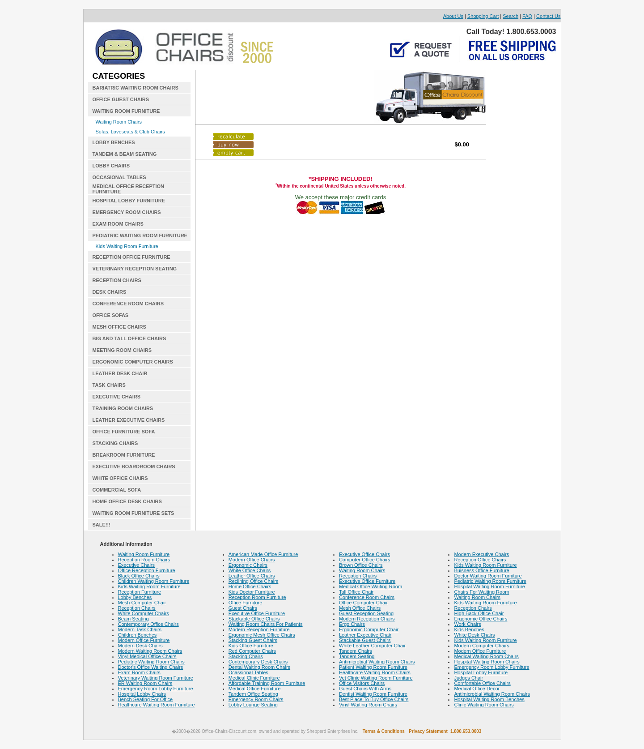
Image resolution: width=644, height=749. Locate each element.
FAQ (527, 16)
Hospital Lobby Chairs (142, 694)
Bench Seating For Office (145, 699)
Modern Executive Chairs (481, 554)
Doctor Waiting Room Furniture (487, 575)
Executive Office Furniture (257, 613)
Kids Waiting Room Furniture (127, 246)
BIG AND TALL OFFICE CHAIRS (129, 338)
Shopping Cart (483, 16)
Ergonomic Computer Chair (368, 629)
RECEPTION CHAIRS (117, 280)
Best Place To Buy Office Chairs (374, 699)
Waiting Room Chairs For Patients (266, 624)
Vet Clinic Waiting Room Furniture (376, 678)
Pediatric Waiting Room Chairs (151, 661)
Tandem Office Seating (253, 694)
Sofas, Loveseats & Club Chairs (130, 131)
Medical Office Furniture (255, 688)
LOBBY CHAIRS (111, 165)
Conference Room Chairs (366, 597)
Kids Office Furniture (251, 645)
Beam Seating (133, 618)
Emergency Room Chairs (256, 699)
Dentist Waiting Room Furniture (373, 694)
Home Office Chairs (250, 586)
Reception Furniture (139, 592)
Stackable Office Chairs (254, 618)
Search (510, 16)
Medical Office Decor (477, 688)
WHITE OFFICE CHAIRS (120, 478)
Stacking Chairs (246, 656)
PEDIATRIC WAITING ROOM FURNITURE (140, 235)
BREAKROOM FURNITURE (124, 455)
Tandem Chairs (355, 651)
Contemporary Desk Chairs (258, 661)
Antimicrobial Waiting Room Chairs (377, 661)
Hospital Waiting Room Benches (489, 699)
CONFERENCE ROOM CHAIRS (128, 303)
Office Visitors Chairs (362, 683)
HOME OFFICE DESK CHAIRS (127, 501)
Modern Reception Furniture (259, 629)
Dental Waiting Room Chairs (259, 667)
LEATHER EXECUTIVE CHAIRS (129, 420)
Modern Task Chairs (140, 629)
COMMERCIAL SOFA (117, 489)
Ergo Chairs (352, 624)
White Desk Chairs (474, 635)
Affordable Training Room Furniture (267, 683)
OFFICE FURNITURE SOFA (124, 431)
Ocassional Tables (248, 672)
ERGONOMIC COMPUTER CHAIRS (133, 361)
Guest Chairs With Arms (365, 688)
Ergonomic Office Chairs (480, 618)
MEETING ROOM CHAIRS (122, 350)
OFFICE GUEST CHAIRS (121, 99)
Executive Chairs (136, 565)
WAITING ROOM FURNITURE (126, 111)
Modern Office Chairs (252, 559)
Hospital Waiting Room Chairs (486, 661)
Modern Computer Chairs (481, 645)
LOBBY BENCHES (114, 142)
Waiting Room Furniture (144, 554)
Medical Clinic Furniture (254, 678)
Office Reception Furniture (146, 570)
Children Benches (137, 635)
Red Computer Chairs (252, 651)
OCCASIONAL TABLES (119, 177)
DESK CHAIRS (110, 292)
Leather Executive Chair (365, 635)
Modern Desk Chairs (140, 645)
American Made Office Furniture (263, 554)
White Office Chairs (250, 570)
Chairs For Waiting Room (481, 592)
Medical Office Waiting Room (370, 586)
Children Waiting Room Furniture (154, 581)
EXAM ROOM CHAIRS (118, 224)
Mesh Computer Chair (142, 602)
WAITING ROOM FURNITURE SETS (133, 513)
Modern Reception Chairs (367, 618)
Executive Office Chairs (364, 554)
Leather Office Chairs (252, 575)
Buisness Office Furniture (481, 570)
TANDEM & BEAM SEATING (125, 154)
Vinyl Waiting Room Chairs (368, 704)
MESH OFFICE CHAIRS (119, 327)
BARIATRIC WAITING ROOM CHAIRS (135, 87)
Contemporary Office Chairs (148, 624)
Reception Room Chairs (144, 559)
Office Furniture (246, 602)
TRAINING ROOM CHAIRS (123, 408)
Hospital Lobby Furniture (481, 672)
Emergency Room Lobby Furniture (155, 688)
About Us (453, 16)
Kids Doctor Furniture (252, 592)
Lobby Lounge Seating (253, 704)
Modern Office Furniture (144, 640)
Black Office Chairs (139, 575)
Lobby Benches (135, 597)
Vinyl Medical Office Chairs (147, 656)
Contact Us (548, 16)
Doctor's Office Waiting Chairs (150, 667)
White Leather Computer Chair (372, 645)
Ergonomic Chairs (248, 565)
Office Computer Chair (363, 602)
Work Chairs (467, 624)
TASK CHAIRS (109, 385)
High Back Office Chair (479, 613)
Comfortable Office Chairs (482, 683)
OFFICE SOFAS (111, 315)
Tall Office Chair (356, 592)
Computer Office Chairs (364, 559)
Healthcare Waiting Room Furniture (156, 704)
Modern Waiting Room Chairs (150, 651)
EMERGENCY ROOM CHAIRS (127, 212)
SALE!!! (101, 524)
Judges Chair (468, 678)
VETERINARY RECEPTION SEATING (135, 268)
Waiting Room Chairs (119, 121)
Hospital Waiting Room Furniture (489, 586)
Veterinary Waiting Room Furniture (155, 678)
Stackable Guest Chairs (365, 640)
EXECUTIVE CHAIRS (117, 396)
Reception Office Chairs (480, 559)
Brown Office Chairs (361, 565)
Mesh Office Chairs (360, 608)
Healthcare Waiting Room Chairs (375, 672)
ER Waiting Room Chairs (145, 683)
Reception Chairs (137, 608)
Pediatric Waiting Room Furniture (490, 581)
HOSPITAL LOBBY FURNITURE (129, 200)
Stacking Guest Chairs (253, 640)
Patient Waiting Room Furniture (373, 667)
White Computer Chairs (143, 613)
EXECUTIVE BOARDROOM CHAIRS (134, 466)
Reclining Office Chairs (254, 581)
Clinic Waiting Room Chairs (483, 704)
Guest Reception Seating (366, 613)
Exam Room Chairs (139, 672)
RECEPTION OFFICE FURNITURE (131, 257)
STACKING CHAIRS (115, 443)
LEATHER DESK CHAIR (120, 373)
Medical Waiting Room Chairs (486, 656)
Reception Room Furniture (257, 597)
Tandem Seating (357, 656)
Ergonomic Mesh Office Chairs (262, 635)
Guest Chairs (243, 608)
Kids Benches (469, 629)
